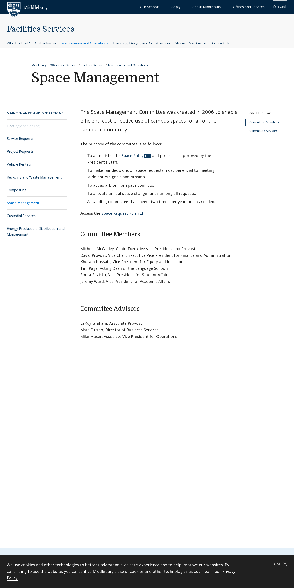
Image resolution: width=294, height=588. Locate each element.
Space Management (23, 203)
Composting (16, 190)
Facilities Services (40, 29)
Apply (201, 6)
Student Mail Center (191, 43)
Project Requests (20, 151)
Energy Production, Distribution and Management (36, 231)
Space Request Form (120, 213)
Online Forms (45, 43)
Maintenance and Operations (84, 43)
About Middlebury (222, 6)
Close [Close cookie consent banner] (278, 564)
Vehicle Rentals (19, 164)
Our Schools (184, 6)
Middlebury (38, 65)
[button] (280, 6)
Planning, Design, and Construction (141, 43)
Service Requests (20, 138)
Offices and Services (254, 6)
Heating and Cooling (23, 125)
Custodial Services (21, 215)
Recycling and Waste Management (34, 177)
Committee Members (264, 122)
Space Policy (132, 155)
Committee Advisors (263, 131)
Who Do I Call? (18, 43)
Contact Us (221, 43)
